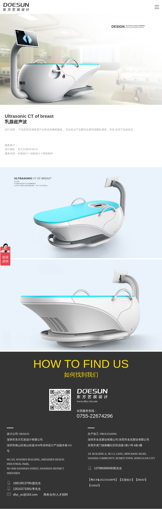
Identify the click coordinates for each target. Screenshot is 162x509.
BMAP (141, 477)
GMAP (94, 483)
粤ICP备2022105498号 (103, 477)
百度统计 (126, 477)
